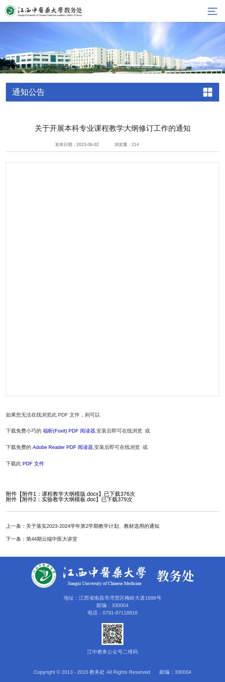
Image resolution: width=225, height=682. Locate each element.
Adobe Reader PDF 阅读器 (63, 447)
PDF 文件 (33, 464)
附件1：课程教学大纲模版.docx (60, 494)
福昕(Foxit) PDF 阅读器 (69, 431)
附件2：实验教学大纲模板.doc (59, 499)
